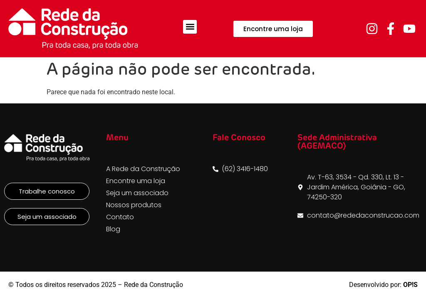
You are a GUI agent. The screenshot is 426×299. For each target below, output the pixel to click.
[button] (190, 27)
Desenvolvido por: (383, 285)
